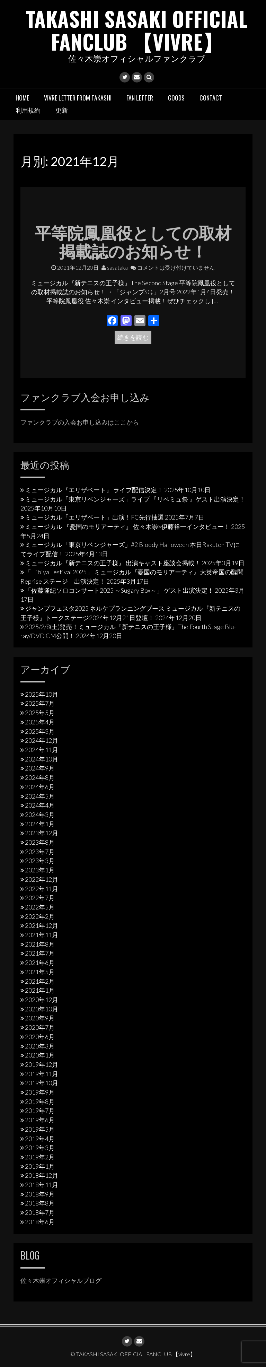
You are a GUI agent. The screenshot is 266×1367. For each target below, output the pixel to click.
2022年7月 (40, 898)
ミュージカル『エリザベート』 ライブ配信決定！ (94, 490)
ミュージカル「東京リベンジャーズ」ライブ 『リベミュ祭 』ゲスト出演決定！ (135, 499)
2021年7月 (40, 953)
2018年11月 (41, 1184)
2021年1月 (40, 990)
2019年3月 (40, 1147)
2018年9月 (40, 1194)
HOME (22, 97)
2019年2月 (40, 1157)
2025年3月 (40, 731)
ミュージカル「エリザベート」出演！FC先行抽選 (94, 517)
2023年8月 (40, 842)
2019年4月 (40, 1138)
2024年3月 (40, 814)
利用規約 (28, 109)
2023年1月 (40, 870)
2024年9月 (40, 768)
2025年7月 (40, 703)
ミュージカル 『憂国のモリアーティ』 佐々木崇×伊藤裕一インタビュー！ (127, 526)
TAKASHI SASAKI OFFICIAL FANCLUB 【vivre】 (137, 29)
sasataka (114, 267)
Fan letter (139, 97)
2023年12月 (41, 833)
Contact (211, 97)
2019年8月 (40, 1101)
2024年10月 (41, 759)
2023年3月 (40, 860)
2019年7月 (40, 1110)
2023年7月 (40, 851)
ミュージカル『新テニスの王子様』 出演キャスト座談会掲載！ (113, 562)
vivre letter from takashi (78, 97)
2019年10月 (41, 1083)
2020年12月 (41, 999)
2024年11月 (41, 750)
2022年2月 (40, 916)
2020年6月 (40, 1036)
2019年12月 (41, 1064)
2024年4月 (40, 805)
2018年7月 (40, 1212)
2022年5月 (40, 907)
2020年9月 (40, 1018)
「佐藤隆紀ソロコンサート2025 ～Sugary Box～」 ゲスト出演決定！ (119, 590)
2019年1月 (40, 1166)
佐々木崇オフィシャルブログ (60, 1280)
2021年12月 (41, 925)
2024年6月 (40, 786)
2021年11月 (41, 935)
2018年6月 (40, 1222)
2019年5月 (40, 1129)
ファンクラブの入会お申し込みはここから (79, 422)
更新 (61, 109)
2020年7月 (40, 1027)
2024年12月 (41, 740)
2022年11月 (41, 888)
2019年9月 (40, 1092)
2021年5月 (40, 972)
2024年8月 (40, 777)
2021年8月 (40, 944)
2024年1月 (40, 823)
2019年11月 (41, 1073)
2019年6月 (40, 1120)
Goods (176, 97)
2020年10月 (41, 1008)
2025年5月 (40, 712)
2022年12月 (41, 879)
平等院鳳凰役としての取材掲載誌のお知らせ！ (133, 240)
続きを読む (133, 337)
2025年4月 (40, 722)
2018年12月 (41, 1175)
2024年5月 (40, 796)
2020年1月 (40, 1055)
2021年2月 (40, 981)
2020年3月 (40, 1046)
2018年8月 (40, 1203)
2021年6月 (40, 962)
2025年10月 (41, 694)
